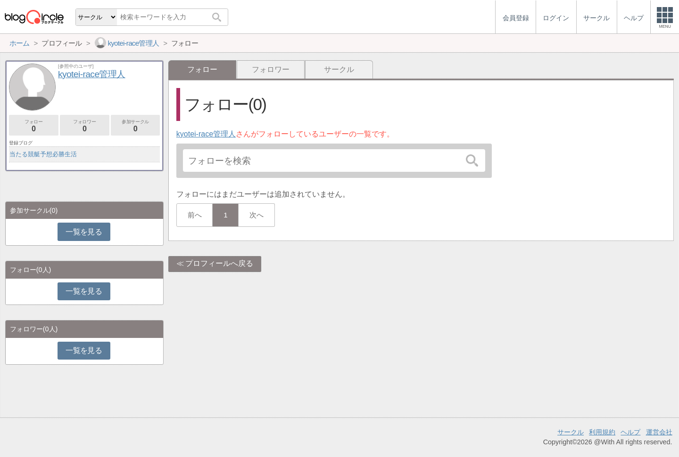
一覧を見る (84, 232)
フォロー (33, 126)
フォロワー (271, 69)
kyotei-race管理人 (206, 134)
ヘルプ (630, 432)
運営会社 (659, 432)
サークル (339, 69)
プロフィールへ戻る (219, 263)
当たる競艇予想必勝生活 (43, 154)
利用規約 (602, 432)
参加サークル (135, 126)
